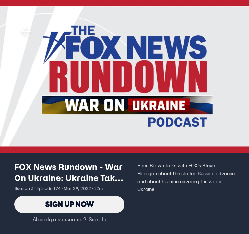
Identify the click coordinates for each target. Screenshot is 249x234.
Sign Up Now (69, 204)
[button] (26, 31)
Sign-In (97, 219)
